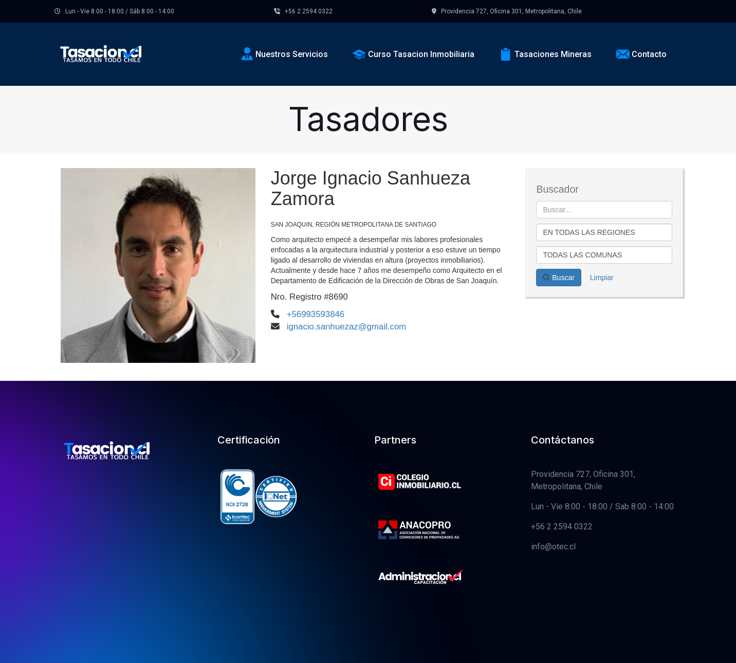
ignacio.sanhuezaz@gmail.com (347, 327)
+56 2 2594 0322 (562, 526)
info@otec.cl (553, 546)
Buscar (558, 277)
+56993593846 (315, 314)
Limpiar (602, 277)
